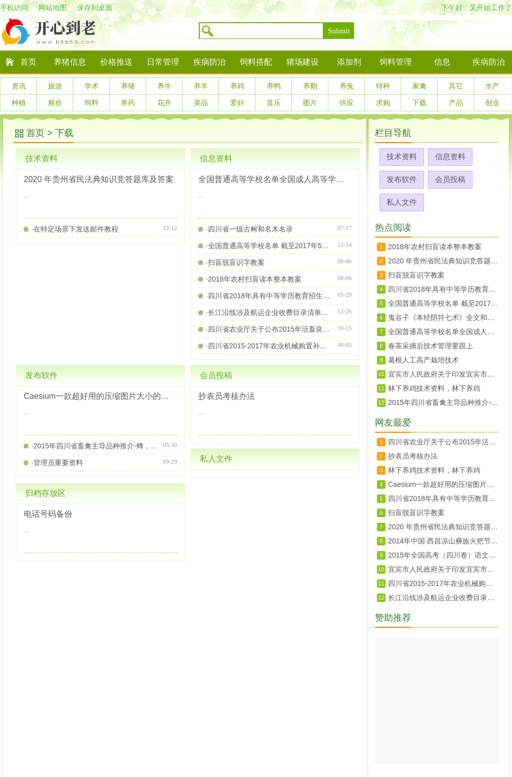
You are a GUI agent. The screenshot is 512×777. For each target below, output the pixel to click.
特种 (383, 86)
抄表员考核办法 (226, 396)
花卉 (164, 103)
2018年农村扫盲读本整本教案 (435, 247)
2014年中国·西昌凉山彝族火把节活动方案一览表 (443, 541)
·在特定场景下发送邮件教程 (74, 229)
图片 (310, 103)
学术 (91, 86)
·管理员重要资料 (57, 463)
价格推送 (116, 62)
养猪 (128, 86)
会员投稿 (216, 375)
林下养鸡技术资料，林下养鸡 (434, 388)
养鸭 (274, 86)
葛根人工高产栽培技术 (423, 360)
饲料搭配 (256, 62)
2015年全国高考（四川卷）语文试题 (443, 555)
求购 (383, 103)
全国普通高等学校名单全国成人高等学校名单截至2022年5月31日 (275, 179)
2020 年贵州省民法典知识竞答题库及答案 (99, 179)
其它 (456, 86)
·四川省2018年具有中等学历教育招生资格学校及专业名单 (269, 296)
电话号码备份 (48, 514)
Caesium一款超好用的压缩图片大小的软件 (100, 396)
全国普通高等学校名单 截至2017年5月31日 (443, 303)
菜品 (201, 103)
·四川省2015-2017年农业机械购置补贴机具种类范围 (269, 346)
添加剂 (349, 62)
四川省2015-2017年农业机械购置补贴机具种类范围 (443, 583)
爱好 (237, 103)
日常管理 (163, 62)
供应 (346, 103)
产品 (456, 103)
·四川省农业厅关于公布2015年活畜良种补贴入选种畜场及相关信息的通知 (269, 329)
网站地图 (52, 8)
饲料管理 (395, 62)
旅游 (55, 86)
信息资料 (216, 158)
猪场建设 (302, 62)
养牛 (164, 86)
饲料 (91, 103)
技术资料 (41, 158)
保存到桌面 (94, 8)
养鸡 (237, 86)
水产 (492, 86)
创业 (492, 103)
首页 (28, 62)
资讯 (19, 86)
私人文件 (216, 458)
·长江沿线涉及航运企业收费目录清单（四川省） (269, 312)
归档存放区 (45, 493)
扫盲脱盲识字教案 (416, 275)
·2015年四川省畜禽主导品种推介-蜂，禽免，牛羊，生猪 (94, 446)
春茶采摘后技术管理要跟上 (430, 346)
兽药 (128, 103)
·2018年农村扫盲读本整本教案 (254, 279)
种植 (19, 103)
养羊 (201, 86)
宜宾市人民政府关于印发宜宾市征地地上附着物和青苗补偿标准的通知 (443, 374)
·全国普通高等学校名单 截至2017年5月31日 (269, 246)
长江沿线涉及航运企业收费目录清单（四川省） (443, 597)
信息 (442, 62)
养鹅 (310, 86)
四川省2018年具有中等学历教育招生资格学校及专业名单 (443, 289)
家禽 (419, 86)
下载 (419, 103)
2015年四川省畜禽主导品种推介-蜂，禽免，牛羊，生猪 (443, 402)
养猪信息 (70, 62)
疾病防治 (209, 62)
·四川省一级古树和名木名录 (249, 229)
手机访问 (14, 8)
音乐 (274, 103)
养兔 (346, 86)
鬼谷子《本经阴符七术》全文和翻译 (443, 317)
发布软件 (41, 375)
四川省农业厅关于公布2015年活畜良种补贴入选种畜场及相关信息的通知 (443, 442)
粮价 (55, 103)
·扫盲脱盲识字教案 (235, 262)
